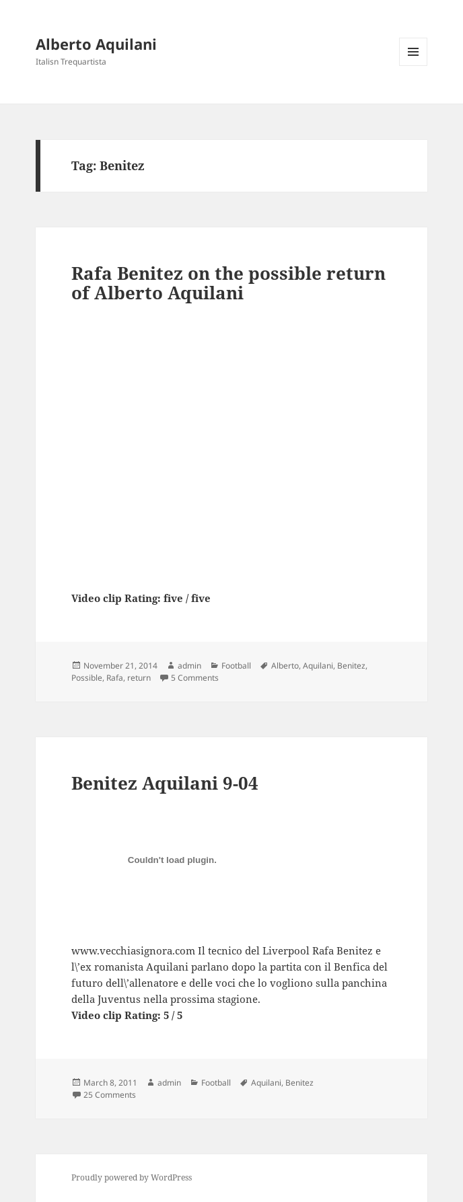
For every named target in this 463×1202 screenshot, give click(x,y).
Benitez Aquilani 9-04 (164, 783)
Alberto (285, 665)
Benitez (351, 665)
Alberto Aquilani (96, 44)
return (139, 677)
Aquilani (318, 665)
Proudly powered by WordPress (131, 1177)
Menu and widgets (413, 65)
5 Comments (195, 677)
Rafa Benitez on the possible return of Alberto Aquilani (228, 283)
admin (189, 665)
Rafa (114, 677)
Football (236, 665)
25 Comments (109, 1094)
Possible (86, 677)
